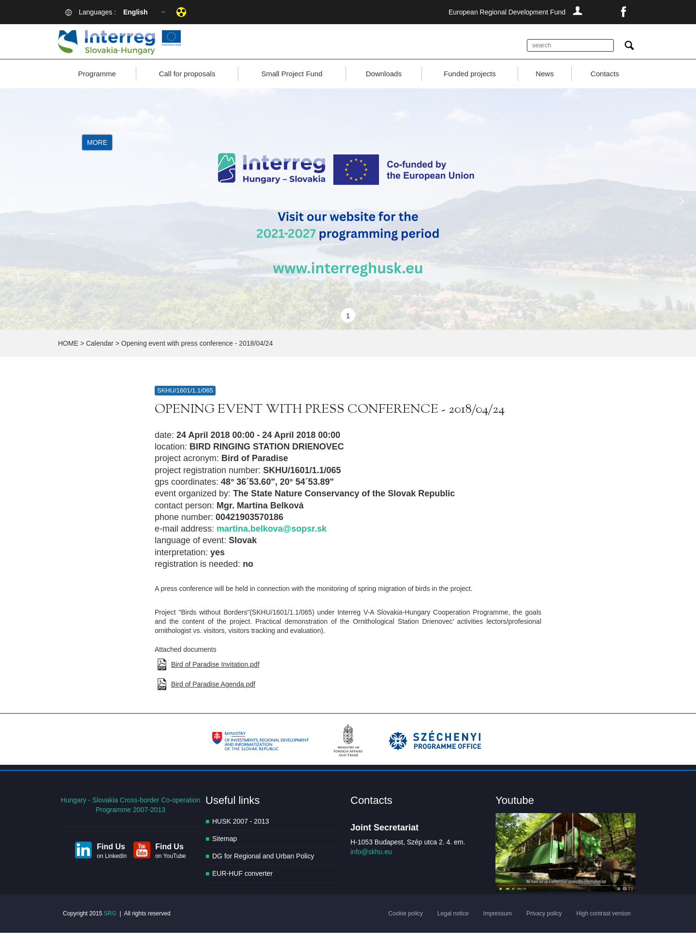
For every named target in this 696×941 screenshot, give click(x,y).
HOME (68, 351)
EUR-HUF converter (242, 882)
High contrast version (603, 921)
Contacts (605, 82)
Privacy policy (544, 921)
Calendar (100, 351)
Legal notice (453, 921)
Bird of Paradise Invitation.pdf (215, 672)
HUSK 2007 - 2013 (240, 830)
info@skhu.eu (371, 860)
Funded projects (470, 82)
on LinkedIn (112, 864)
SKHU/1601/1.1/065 (185, 398)
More (97, 150)
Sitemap (224, 847)
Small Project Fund (291, 82)
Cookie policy (405, 921)
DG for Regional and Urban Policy (263, 865)
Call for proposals (187, 82)
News (545, 82)
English (135, 12)
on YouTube (170, 864)
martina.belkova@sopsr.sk (272, 537)
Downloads (384, 82)
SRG (110, 921)
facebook (623, 12)
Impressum (497, 921)
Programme (97, 82)
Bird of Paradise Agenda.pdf (213, 693)
